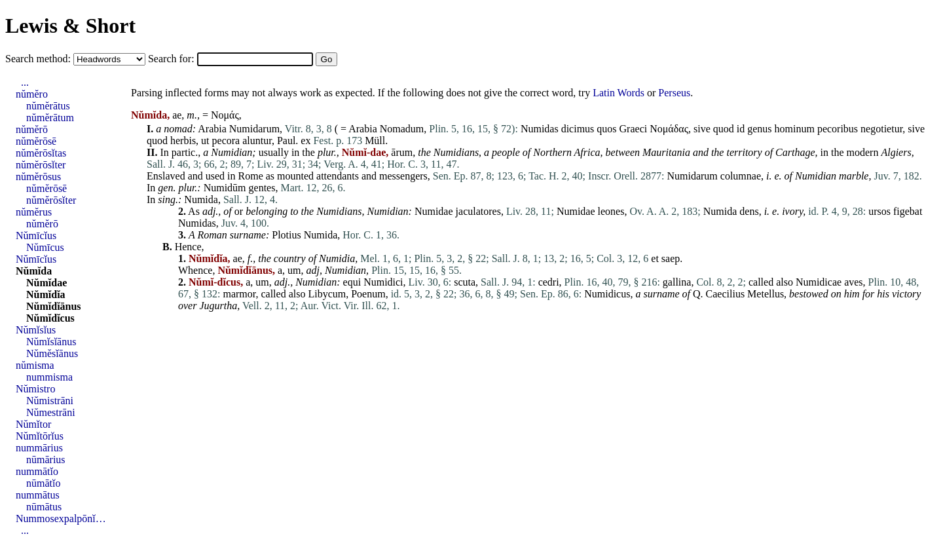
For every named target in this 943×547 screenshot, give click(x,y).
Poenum (368, 293)
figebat (907, 211)
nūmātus (44, 506)
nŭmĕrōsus (38, 176)
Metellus (765, 293)
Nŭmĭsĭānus (51, 341)
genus (759, 128)
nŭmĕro (32, 94)
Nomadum (402, 128)
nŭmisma (35, 365)
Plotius (286, 234)
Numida (201, 199)
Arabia (212, 128)
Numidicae (818, 282)
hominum (795, 128)
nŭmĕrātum (50, 117)
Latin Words (618, 92)
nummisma (49, 377)
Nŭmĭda (34, 270)
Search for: (172, 58)
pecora (226, 140)
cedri (548, 282)
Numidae (434, 211)
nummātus (38, 494)
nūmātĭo (43, 483)
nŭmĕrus (34, 211)
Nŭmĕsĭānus (52, 353)
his (883, 293)
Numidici (383, 282)
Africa (587, 152)
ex (305, 140)
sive (702, 128)
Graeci (633, 128)
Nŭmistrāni (49, 400)
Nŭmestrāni (50, 412)
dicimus (578, 128)
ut (205, 140)
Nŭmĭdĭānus (53, 306)
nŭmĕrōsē (36, 141)
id (741, 128)
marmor (239, 293)
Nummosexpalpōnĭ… (61, 518)
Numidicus (607, 293)
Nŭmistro (35, 388)
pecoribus (837, 128)
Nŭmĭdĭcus (50, 318)
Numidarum (254, 128)
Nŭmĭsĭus (36, 329)
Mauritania (666, 152)
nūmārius (45, 459)
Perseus (674, 92)
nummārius (39, 447)
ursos (879, 211)
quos (606, 128)
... (25, 82)
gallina (677, 282)
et (655, 258)
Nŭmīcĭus (36, 235)
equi (352, 282)
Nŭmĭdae (46, 282)
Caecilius (725, 293)
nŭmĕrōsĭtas (41, 153)
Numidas (540, 128)
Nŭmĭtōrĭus (40, 436)
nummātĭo (37, 471)
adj (208, 211)
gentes (262, 187)
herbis (183, 140)
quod (723, 128)
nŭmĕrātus (48, 105)
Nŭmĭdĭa (45, 294)
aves (853, 282)
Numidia (337, 258)
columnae (740, 175)
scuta (464, 282)
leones (611, 211)
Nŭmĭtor (33, 424)
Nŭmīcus (45, 247)
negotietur (881, 128)
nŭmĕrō (32, 129)
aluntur (257, 140)
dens (748, 211)
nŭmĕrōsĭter (40, 164)
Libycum (327, 293)
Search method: (39, 58)
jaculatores (478, 211)
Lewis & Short (70, 25)
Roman (212, 234)
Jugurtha (218, 305)
